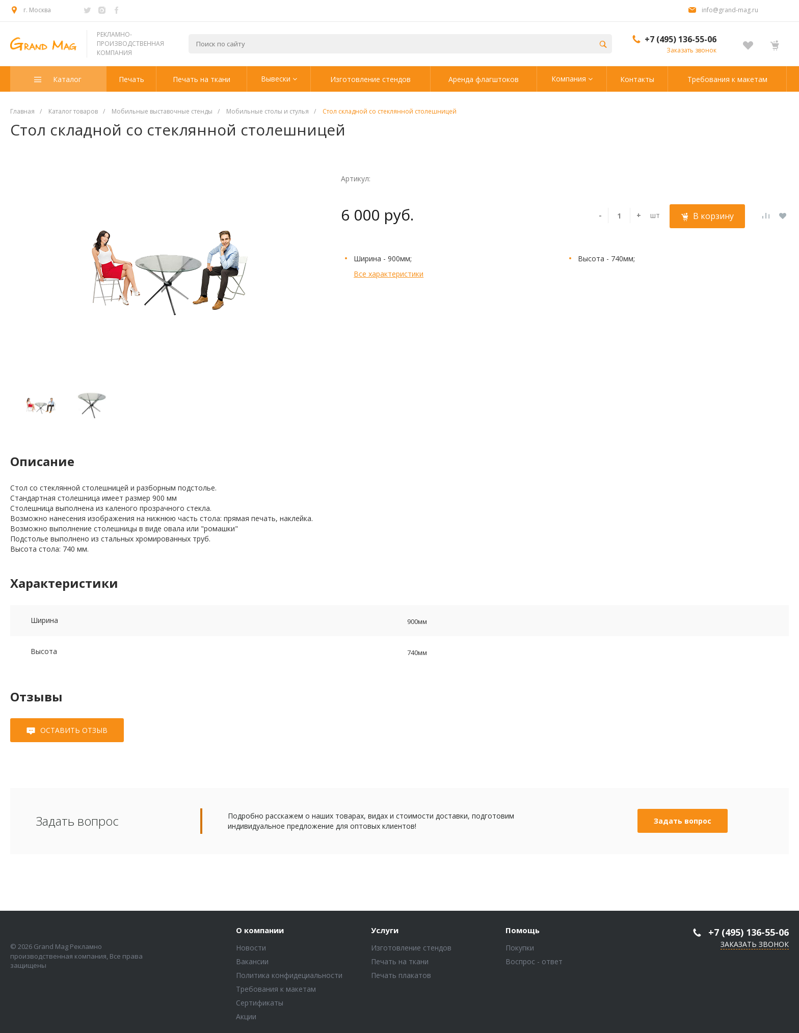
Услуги (384, 930)
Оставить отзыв (74, 730)
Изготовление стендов (411, 948)
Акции (246, 1016)
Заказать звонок (691, 50)
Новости (251, 948)
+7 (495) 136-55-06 (680, 39)
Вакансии (252, 961)
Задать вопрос (682, 821)
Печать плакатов (401, 975)
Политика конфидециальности (289, 975)
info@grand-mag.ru (730, 10)
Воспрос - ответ (534, 961)
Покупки (519, 948)
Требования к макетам (276, 989)
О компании (260, 930)
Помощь (522, 930)
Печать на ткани (400, 961)
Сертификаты (259, 1003)
